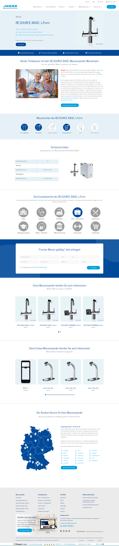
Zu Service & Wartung (69, 467)
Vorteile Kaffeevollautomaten (91, 505)
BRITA (62, 500)
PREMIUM (67, 98)
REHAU (42, 200)
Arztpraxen (41, 508)
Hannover (80, 458)
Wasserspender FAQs (22, 506)
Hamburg (80, 455)
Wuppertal (95, 460)
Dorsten (65, 460)
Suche (100, 2)
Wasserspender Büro (21, 500)
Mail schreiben (80, 74)
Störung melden (111, 2)
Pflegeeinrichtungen (43, 511)
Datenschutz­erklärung (39, 267)
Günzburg (80, 453)
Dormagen (66, 458)
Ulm (93, 458)
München (94, 450)
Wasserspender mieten (22, 508)
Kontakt (99, 540)
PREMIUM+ (76, 98)
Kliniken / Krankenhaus (44, 500)
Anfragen (93, 268)
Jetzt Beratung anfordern (70, 105)
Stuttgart (94, 453)
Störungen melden (24, 530)
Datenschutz (91, 540)
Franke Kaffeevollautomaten (90, 497)
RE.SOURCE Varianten (67, 100)
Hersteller (18, 497)
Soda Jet (62, 508)
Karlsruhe (80, 460)
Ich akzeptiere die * (34, 267)
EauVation (63, 497)
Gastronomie (41, 506)
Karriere (87, 2)
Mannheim (81, 463)
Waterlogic (63, 506)
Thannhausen (95, 455)
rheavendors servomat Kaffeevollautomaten (89, 501)
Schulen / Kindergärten (44, 503)
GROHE (62, 503)
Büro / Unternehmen (44, 497)
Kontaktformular (20, 511)
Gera (79, 450)
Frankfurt (66, 463)
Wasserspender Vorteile (22, 503)
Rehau (85, 80)
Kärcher (62, 511)
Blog (94, 2)
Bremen (65, 455)
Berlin (65, 453)
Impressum (81, 540)
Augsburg (66, 450)
